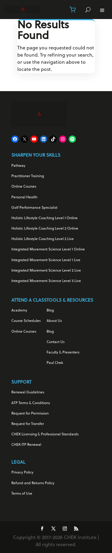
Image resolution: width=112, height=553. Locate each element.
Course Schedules (26, 321)
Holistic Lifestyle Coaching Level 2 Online (44, 229)
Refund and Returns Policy (32, 483)
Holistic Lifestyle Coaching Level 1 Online (44, 218)
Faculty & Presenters (63, 353)
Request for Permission (30, 414)
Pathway (18, 166)
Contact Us (56, 342)
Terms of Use (21, 494)
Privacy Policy (22, 473)
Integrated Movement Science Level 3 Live (46, 281)
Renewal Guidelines (27, 392)
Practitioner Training (27, 176)
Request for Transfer (27, 424)
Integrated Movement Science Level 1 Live (45, 260)
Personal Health (24, 197)
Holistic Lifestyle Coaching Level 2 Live (42, 239)
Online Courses (23, 187)
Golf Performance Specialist (34, 208)
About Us (54, 321)
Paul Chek (55, 363)
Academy (19, 311)
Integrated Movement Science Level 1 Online (48, 249)
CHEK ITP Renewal (26, 445)
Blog (50, 311)
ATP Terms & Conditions (30, 403)
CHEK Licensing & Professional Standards (45, 434)
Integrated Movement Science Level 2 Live (46, 271)
